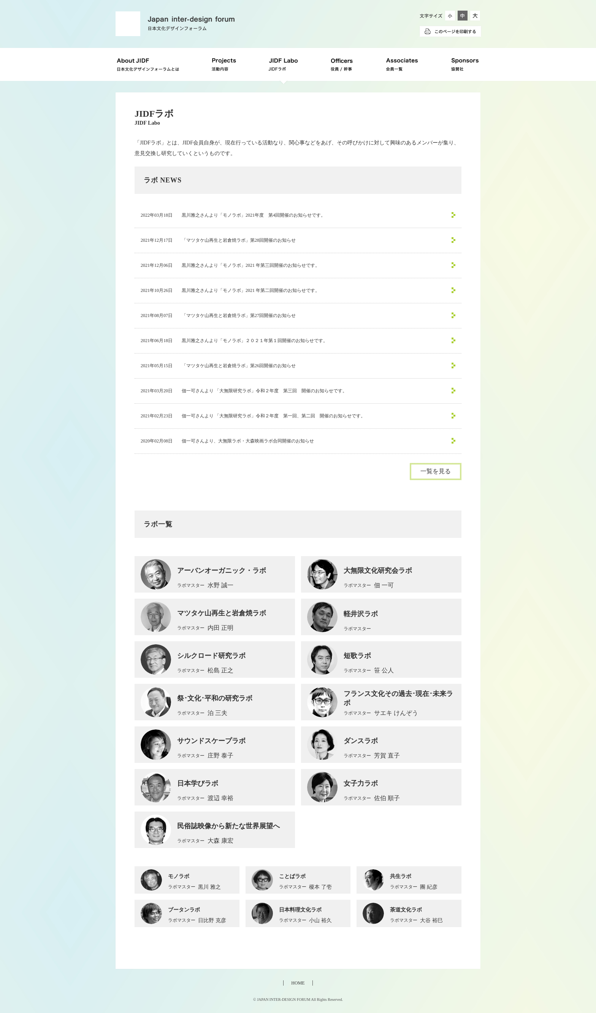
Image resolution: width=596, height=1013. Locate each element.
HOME (297, 983)
